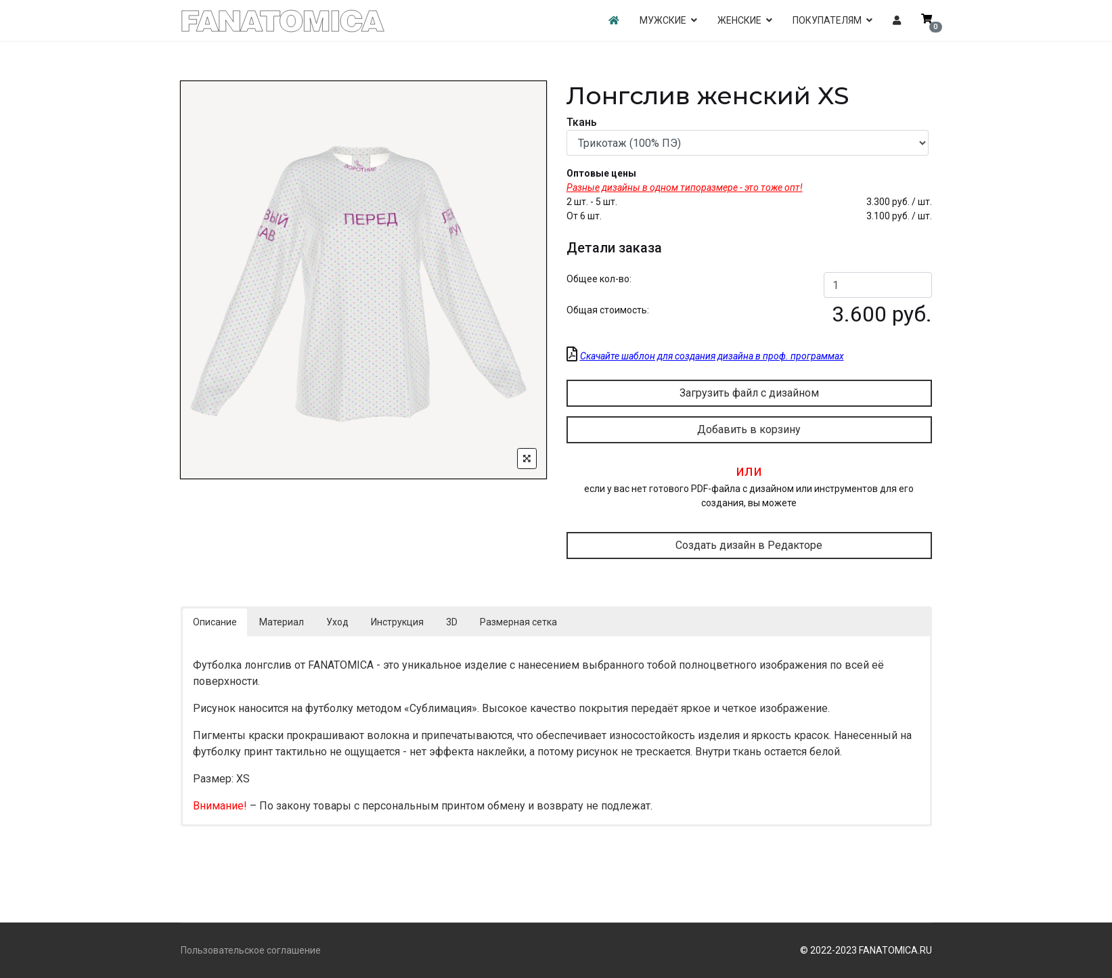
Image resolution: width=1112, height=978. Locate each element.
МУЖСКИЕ (663, 20)
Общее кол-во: (598, 278)
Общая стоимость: (607, 310)
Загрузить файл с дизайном (749, 392)
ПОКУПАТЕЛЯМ (827, 20)
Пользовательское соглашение (251, 950)
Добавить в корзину (749, 429)
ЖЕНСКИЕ (739, 20)
